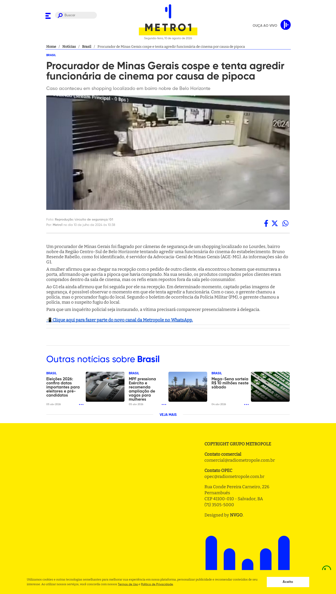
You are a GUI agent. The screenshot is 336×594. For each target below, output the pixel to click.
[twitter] (274, 223)
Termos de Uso (128, 584)
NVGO (236, 515)
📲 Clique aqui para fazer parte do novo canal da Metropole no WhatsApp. (119, 319)
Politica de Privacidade (157, 584)
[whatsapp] (285, 223)
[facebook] (266, 223)
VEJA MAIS (168, 415)
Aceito (288, 582)
